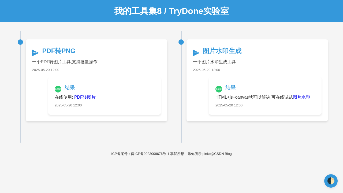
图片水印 (301, 97)
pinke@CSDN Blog (217, 154)
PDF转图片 (85, 97)
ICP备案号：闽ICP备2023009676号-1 (140, 154)
